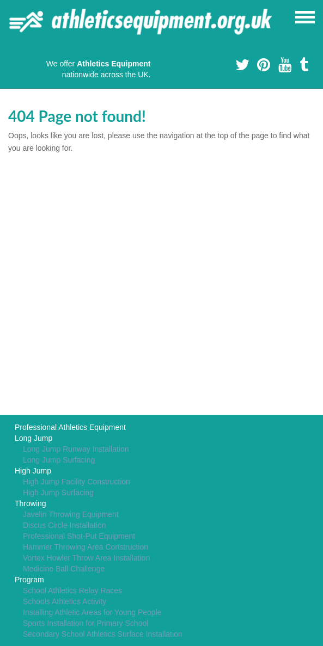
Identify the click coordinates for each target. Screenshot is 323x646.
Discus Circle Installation (64, 525)
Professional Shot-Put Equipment (79, 536)
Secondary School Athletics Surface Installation (102, 634)
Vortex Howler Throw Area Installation (86, 557)
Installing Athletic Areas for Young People (92, 612)
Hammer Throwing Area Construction (85, 547)
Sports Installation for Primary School (85, 623)
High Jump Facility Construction (76, 481)
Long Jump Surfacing (59, 460)
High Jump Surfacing (58, 492)
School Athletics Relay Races (72, 590)
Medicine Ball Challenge (64, 568)
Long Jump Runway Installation (76, 449)
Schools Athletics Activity (64, 601)
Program (29, 579)
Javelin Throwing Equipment (71, 514)
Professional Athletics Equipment (70, 427)
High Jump (33, 470)
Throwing (30, 503)
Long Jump (33, 438)
